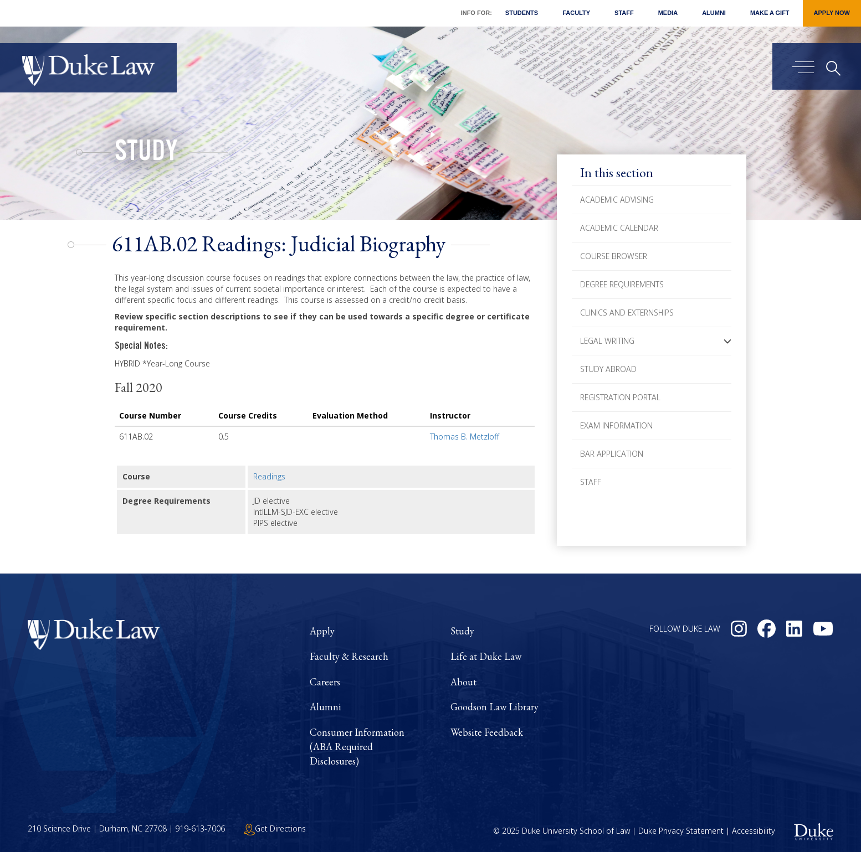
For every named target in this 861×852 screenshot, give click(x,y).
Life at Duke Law (485, 656)
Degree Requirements (622, 284)
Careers (325, 681)
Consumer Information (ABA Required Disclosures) (357, 746)
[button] (727, 341)
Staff (624, 12)
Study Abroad (608, 369)
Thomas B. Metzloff (464, 436)
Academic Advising (617, 199)
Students (521, 12)
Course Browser (613, 256)
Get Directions (275, 828)
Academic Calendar (619, 228)
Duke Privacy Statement (681, 831)
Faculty (576, 12)
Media (668, 12)
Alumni (714, 12)
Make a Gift (770, 12)
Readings (269, 476)
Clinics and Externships (627, 312)
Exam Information (616, 425)
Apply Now (832, 12)
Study (146, 154)
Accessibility (753, 831)
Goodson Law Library (494, 706)
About (463, 681)
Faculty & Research (349, 656)
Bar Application (611, 453)
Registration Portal (620, 397)
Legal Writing (607, 340)
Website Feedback (486, 732)
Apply (322, 630)
